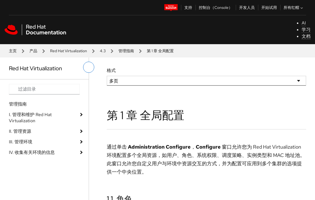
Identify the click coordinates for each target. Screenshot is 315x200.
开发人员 (247, 7)
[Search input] (44, 89)
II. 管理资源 (20, 131)
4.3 (103, 50)
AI (304, 23)
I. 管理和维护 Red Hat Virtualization (30, 118)
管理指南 (126, 50)
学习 (306, 29)
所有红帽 (294, 7)
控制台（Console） (215, 7)
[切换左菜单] (88, 67)
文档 (306, 36)
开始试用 (269, 7)
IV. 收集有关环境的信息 (32, 152)
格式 (111, 70)
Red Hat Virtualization (68, 50)
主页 (13, 50)
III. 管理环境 (20, 142)
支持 (188, 7)
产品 (33, 50)
